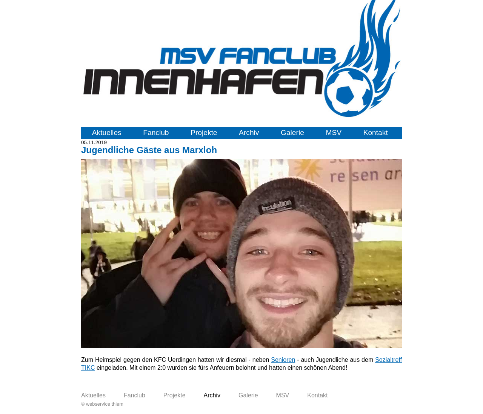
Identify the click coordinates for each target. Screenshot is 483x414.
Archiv (249, 132)
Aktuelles (107, 132)
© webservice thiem (102, 404)
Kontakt (375, 132)
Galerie (292, 132)
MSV (333, 132)
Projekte (204, 132)
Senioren (283, 360)
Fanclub (156, 132)
